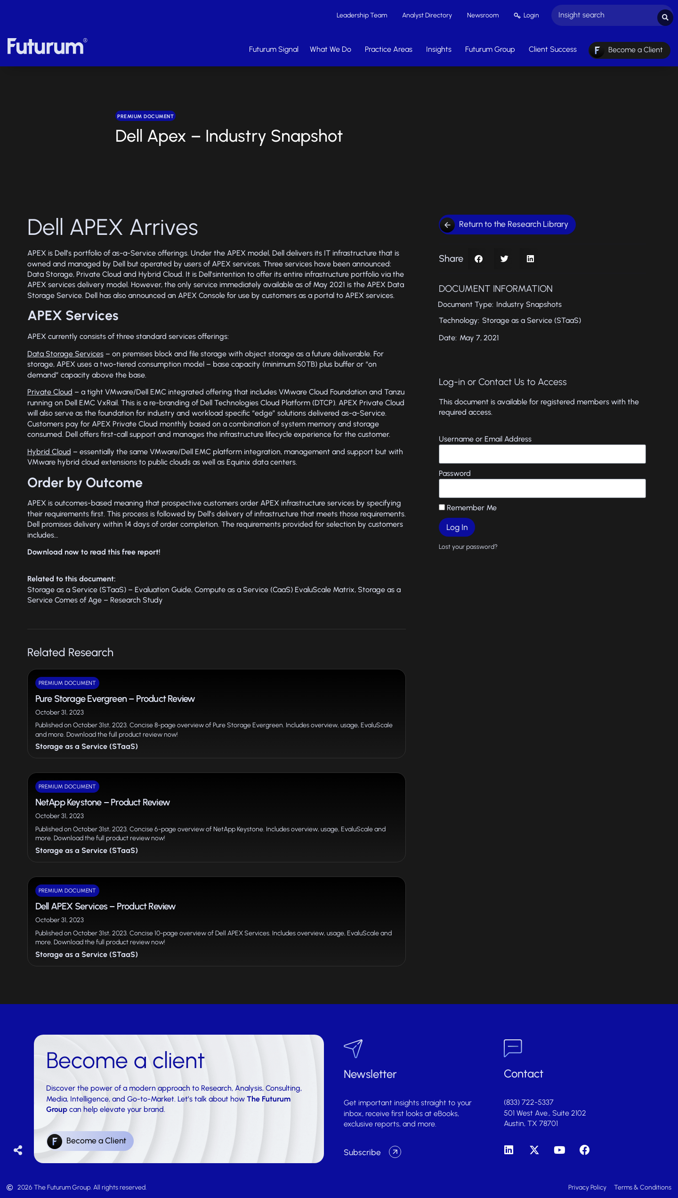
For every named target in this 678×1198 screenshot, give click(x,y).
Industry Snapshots (529, 301)
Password (455, 470)
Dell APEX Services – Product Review (105, 903)
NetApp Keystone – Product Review (102, 800)
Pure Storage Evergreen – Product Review (115, 696)
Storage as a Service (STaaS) (86, 744)
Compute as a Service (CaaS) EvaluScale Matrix (274, 587)
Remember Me (468, 505)
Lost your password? (468, 544)
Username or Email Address (485, 436)
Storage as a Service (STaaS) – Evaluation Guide (109, 587)
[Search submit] (665, 14)
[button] (478, 256)
